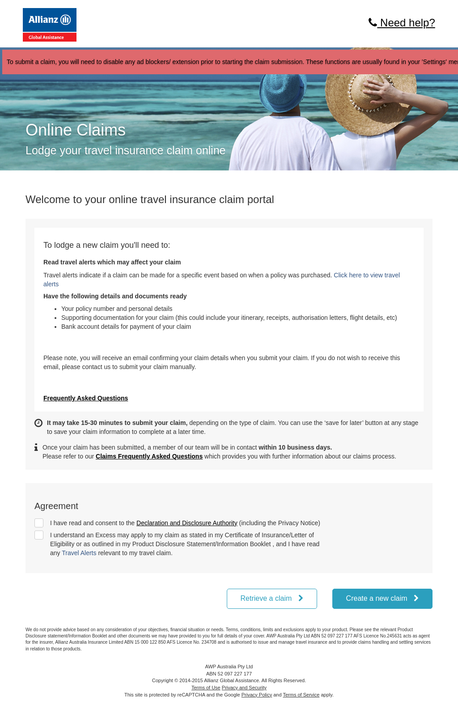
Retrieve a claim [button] (272, 598)
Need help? (402, 23)
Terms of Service (301, 694)
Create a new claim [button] (382, 598)
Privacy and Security (244, 687)
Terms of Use (206, 687)
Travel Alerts (79, 552)
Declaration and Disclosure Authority (186, 523)
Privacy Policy (257, 694)
